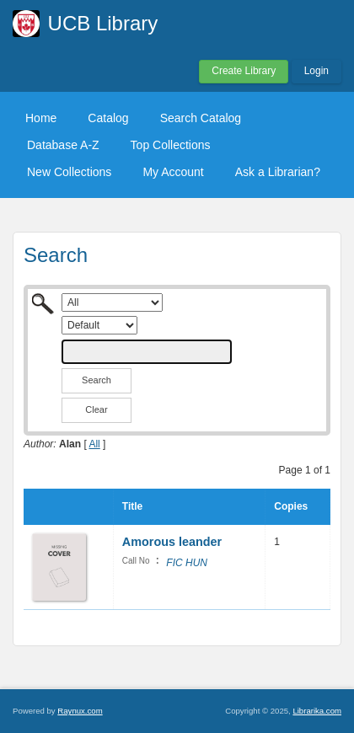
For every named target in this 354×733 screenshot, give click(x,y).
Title (132, 506)
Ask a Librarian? (277, 172)
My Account (172, 172)
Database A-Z (63, 145)
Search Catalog (201, 118)
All (93, 444)
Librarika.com (316, 710)
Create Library (244, 71)
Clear (96, 409)
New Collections (69, 172)
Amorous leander (172, 541)
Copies (291, 506)
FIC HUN (186, 563)
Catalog (108, 118)
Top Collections (171, 145)
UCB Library (103, 23)
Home (40, 118)
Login (316, 71)
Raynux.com (79, 710)
